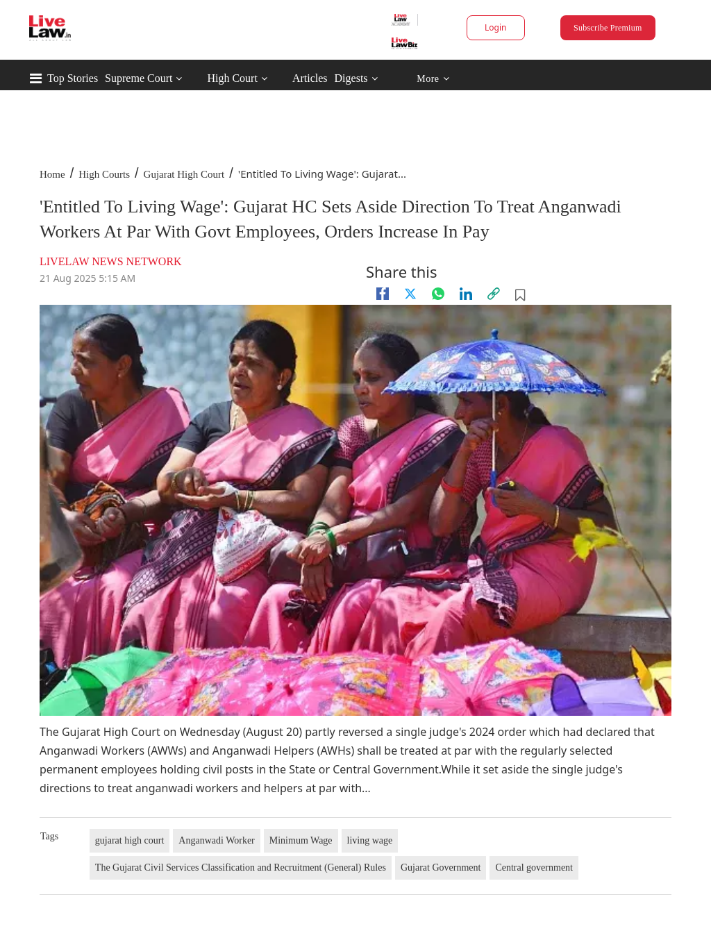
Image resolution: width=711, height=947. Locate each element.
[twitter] (410, 293)
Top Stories (72, 78)
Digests (351, 78)
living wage (370, 840)
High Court (232, 78)
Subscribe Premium (608, 28)
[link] (493, 293)
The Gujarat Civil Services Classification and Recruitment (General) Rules (240, 867)
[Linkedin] (466, 293)
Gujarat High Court (184, 174)
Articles (310, 78)
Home (52, 174)
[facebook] (382, 293)
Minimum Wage (301, 840)
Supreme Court (138, 78)
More (433, 79)
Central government (534, 867)
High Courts (104, 174)
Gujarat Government (440, 867)
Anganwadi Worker (216, 840)
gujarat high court (130, 840)
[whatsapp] (438, 293)
